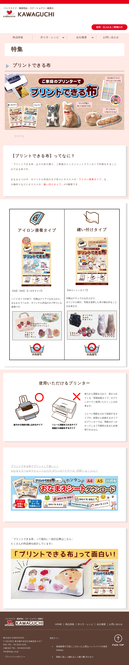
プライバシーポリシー (15, 657)
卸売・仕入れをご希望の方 (109, 27)
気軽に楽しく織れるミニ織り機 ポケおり (75, 657)
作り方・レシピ (49, 37)
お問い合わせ (111, 37)
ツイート (19, 136)
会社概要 (81, 37)
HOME (58, 624)
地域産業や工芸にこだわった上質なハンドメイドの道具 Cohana (81, 648)
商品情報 (18, 37)
